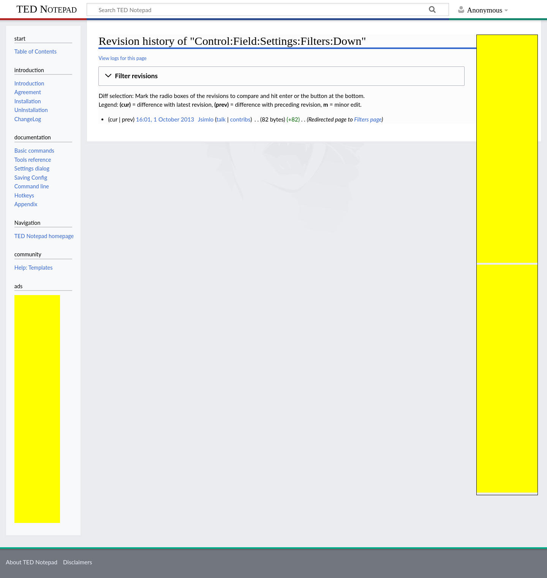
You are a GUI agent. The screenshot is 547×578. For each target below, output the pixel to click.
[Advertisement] (507, 149)
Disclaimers (77, 562)
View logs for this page (122, 58)
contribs (240, 119)
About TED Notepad (31, 562)
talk (221, 119)
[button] (281, 76)
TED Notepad (46, 9)
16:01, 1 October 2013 (165, 119)
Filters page (367, 119)
